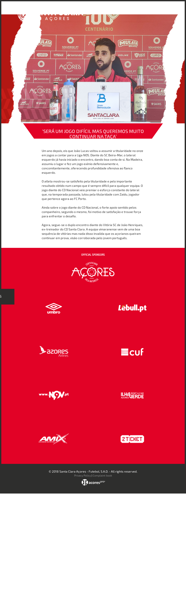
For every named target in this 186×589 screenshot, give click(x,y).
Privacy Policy (82, 475)
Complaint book (102, 475)
